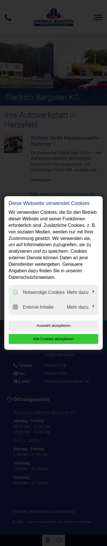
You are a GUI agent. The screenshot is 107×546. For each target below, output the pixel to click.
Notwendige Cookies (39, 292)
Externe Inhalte (33, 306)
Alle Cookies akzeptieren (53, 339)
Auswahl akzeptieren (54, 325)
